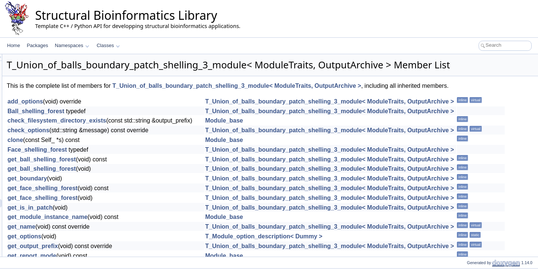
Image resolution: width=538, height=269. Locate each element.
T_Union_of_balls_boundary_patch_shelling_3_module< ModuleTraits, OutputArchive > (330, 96)
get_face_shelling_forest (136, 206)
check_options (122, 148)
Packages (37, 45)
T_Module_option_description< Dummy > (357, 254)
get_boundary (120, 197)
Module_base (317, 139)
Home (13, 45)
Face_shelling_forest (130, 168)
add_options (118, 120)
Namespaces (72, 45)
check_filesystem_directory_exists (150, 139)
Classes (108, 45)
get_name (115, 245)
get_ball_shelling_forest (135, 177)
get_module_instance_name (141, 235)
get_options (118, 254)
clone (109, 158)
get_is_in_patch (123, 225)
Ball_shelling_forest (129, 129)
